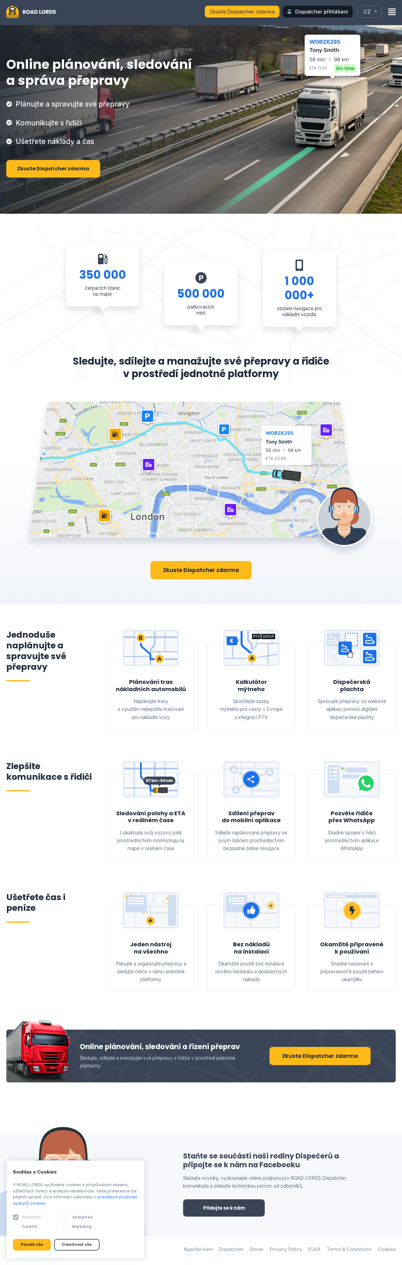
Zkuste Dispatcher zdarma (242, 11)
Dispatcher (229, 1250)
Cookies (387, 1250)
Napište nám (196, 1250)
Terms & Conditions (348, 1250)
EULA (313, 1250)
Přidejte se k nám (224, 1208)
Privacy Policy (284, 1250)
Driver (255, 1250)
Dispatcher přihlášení (321, 11)
